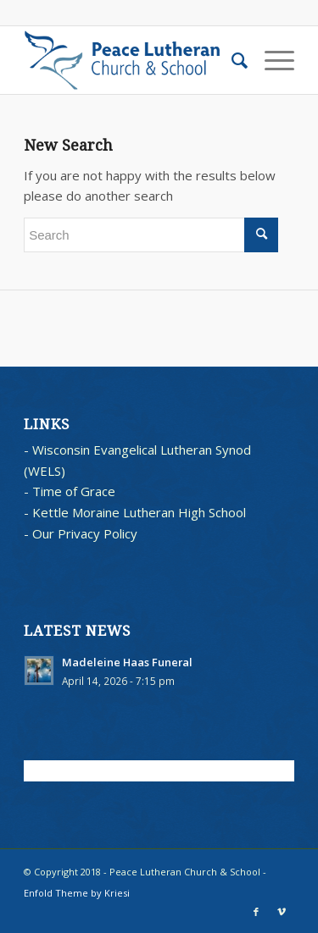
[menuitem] (231, 60)
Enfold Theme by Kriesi (77, 892)
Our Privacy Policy (84, 533)
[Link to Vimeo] (281, 912)
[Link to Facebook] (256, 912)
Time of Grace (73, 491)
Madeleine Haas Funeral (127, 662)
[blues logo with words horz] (132, 60)
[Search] (231, 60)
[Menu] (271, 60)
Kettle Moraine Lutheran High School (139, 512)
